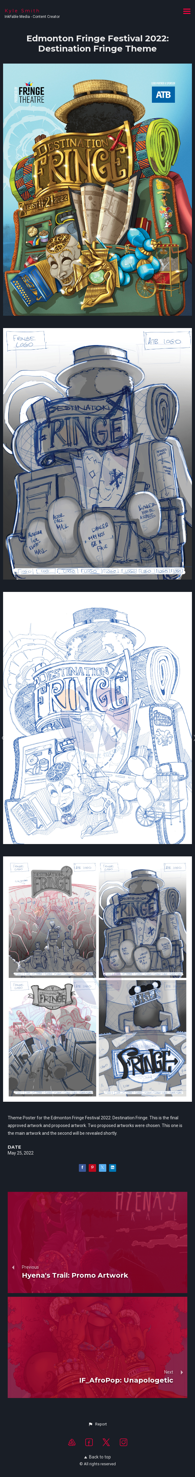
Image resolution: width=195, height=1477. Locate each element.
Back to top (97, 1456)
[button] (97, 1424)
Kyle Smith (22, 11)
